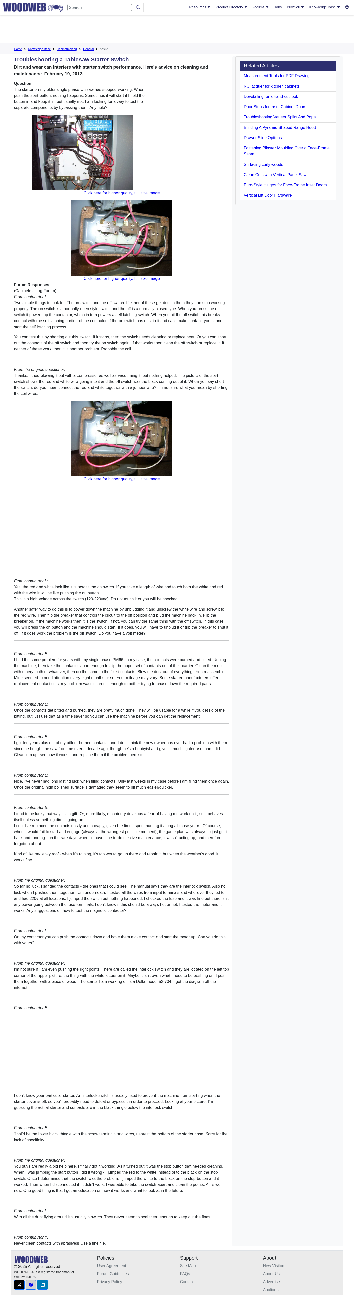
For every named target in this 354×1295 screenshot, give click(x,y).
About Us (271, 1274)
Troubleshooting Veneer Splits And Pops (280, 117)
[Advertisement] (177, 30)
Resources (200, 7)
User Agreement (111, 1266)
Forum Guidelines (113, 1274)
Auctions (271, 1290)
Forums (261, 7)
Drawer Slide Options (263, 138)
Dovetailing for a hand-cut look (271, 96)
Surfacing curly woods (263, 164)
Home (18, 49)
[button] (19, 1285)
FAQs (185, 1274)
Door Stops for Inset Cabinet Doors (275, 107)
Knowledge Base (324, 7)
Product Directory (232, 7)
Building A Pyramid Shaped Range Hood (280, 127)
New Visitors (274, 1266)
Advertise (271, 1282)
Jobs (278, 7)
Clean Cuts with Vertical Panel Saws (276, 175)
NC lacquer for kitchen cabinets (272, 86)
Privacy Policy (109, 1282)
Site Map (188, 1266)
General (88, 49)
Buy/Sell (295, 7)
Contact (187, 1282)
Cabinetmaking (67, 49)
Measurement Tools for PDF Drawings (278, 76)
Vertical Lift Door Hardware (268, 195)
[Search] (99, 7)
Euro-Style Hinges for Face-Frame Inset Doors (285, 185)
